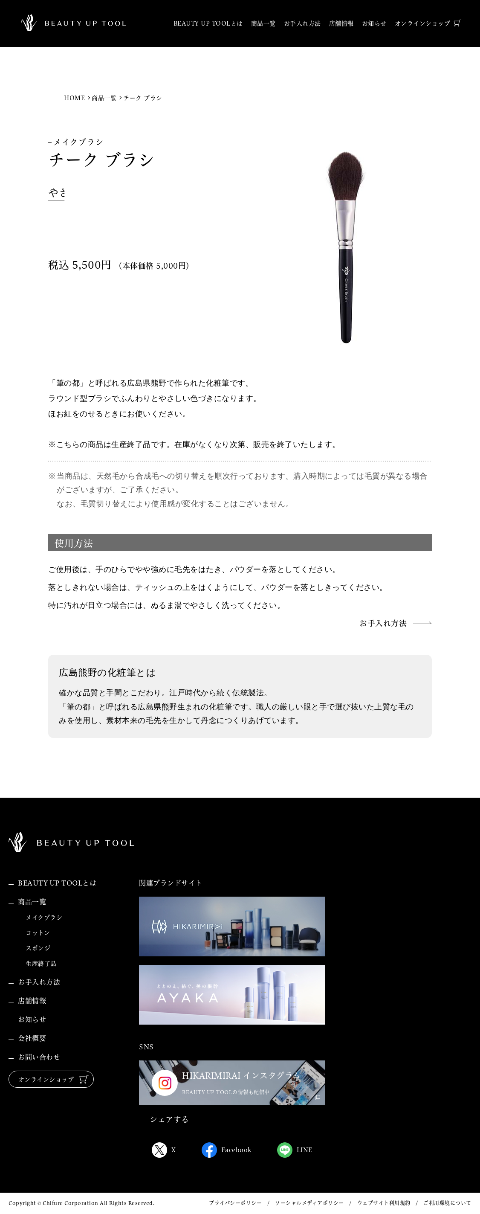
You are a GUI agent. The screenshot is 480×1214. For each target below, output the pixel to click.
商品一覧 (104, 98)
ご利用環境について (447, 1203)
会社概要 (32, 1038)
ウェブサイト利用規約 (384, 1203)
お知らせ (32, 1019)
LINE (294, 1150)
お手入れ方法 (39, 982)
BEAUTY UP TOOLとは (57, 883)
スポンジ (38, 948)
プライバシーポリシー (235, 1203)
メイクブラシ (44, 917)
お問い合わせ (39, 1057)
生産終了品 (41, 963)
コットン (38, 933)
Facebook (227, 1150)
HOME (74, 98)
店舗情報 (32, 1000)
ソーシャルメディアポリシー (309, 1203)
